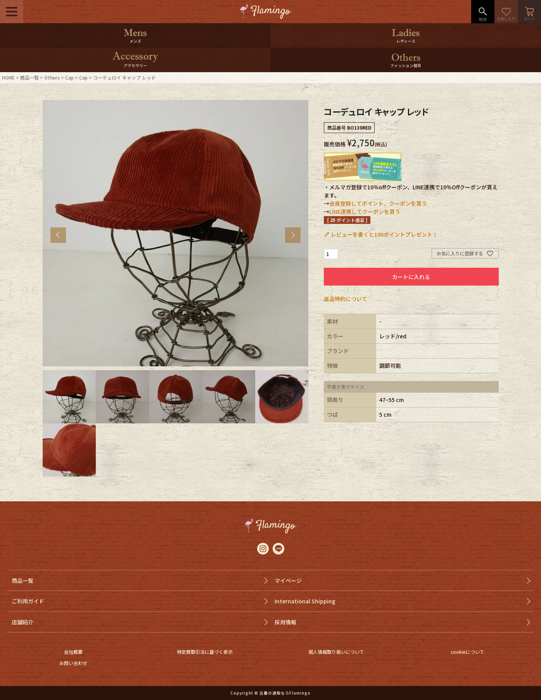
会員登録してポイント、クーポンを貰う (378, 203)
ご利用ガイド (28, 601)
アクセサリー (135, 65)
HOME (8, 77)
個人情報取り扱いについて (336, 651)
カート (529, 11)
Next (293, 235)
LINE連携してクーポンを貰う (364, 211)
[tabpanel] (176, 233)
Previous (58, 235)
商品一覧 (29, 77)
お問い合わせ (73, 663)
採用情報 (285, 622)
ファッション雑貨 (405, 65)
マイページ (288, 580)
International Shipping (305, 601)
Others (52, 77)
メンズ (135, 41)
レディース (405, 41)
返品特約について (345, 299)
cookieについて (467, 651)
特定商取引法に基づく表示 (205, 651)
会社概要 (73, 651)
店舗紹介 (22, 622)
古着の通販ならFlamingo (285, 693)
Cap (69, 77)
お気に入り (506, 11)
